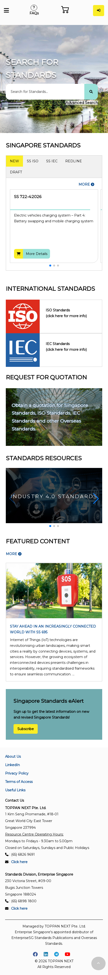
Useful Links (15, 790)
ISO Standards (71, 313)
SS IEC (52, 161)
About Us (13, 756)
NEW (14, 161)
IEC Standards (71, 347)
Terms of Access (19, 782)
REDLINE (73, 161)
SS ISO (32, 161)
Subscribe (25, 729)
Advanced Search (81, 102)
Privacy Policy (17, 773)
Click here (19, 862)
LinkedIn (12, 765)
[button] (50, 265)
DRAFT (16, 172)
